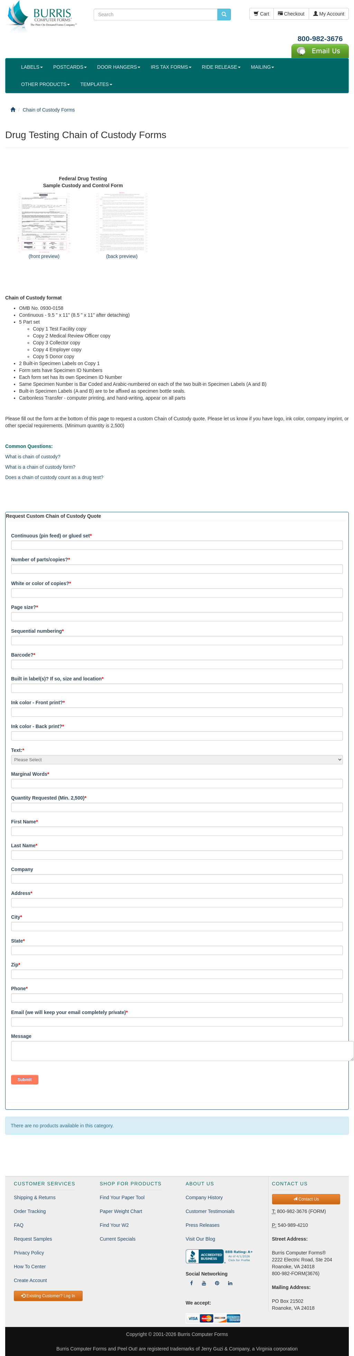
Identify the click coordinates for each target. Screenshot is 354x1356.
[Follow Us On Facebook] (191, 1283)
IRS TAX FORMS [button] (171, 67)
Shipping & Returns (35, 1197)
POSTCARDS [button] (70, 67)
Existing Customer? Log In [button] (48, 1295)
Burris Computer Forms (203, 1334)
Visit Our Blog (200, 1239)
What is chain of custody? (32, 456)
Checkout (291, 14)
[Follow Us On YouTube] (204, 1283)
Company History (204, 1197)
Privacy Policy (29, 1252)
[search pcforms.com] (224, 14)
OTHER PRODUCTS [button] (45, 84)
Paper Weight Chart (121, 1211)
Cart (261, 14)
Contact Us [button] (306, 1199)
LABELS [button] (32, 67)
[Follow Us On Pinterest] (217, 1283)
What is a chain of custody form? (40, 467)
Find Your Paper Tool (122, 1197)
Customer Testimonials (210, 1211)
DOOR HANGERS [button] (118, 67)
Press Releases (203, 1225)
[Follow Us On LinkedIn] (230, 1283)
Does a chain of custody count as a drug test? (54, 477)
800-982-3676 (320, 38)
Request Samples (33, 1239)
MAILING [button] (262, 67)
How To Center (30, 1266)
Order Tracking (30, 1211)
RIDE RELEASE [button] (221, 67)
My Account (328, 14)
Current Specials (118, 1239)
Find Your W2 (114, 1225)
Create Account (30, 1280)
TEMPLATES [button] (96, 84)
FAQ (19, 1225)
